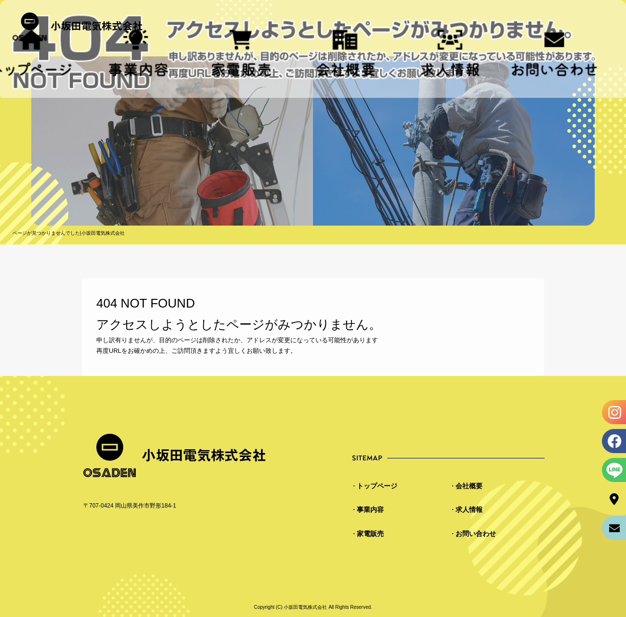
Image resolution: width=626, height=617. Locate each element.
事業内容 (370, 509)
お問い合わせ (554, 53)
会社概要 (345, 53)
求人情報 (450, 53)
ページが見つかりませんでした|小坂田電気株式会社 (69, 233)
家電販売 (241, 53)
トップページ (377, 486)
